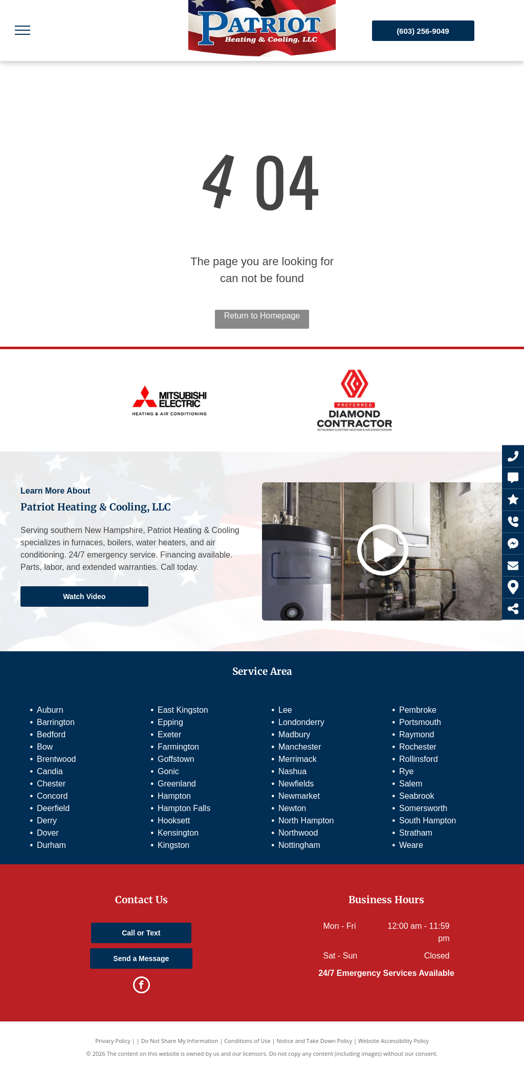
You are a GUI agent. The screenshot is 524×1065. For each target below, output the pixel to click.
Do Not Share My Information (180, 1041)
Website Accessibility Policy (393, 1041)
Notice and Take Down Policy (315, 1041)
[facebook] (141, 986)
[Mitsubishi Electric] (169, 400)
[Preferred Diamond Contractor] (354, 400)
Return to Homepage (262, 315)
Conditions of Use (247, 1041)
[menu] (22, 30)
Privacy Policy (112, 1041)
